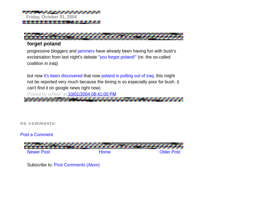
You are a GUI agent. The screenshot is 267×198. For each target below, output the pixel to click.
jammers (86, 51)
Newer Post (38, 152)
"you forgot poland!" (117, 57)
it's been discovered (63, 75)
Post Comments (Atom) (77, 165)
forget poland (44, 43)
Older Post (169, 152)
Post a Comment (36, 134)
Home (105, 152)
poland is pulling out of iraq (128, 75)
